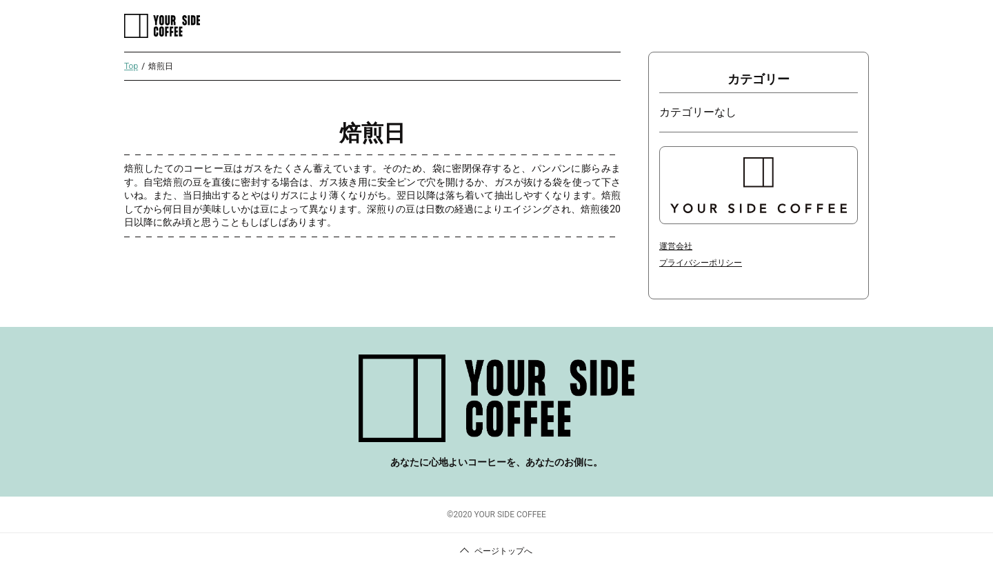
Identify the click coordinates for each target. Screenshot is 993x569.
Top (131, 66)
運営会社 (675, 246)
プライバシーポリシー (700, 263)
